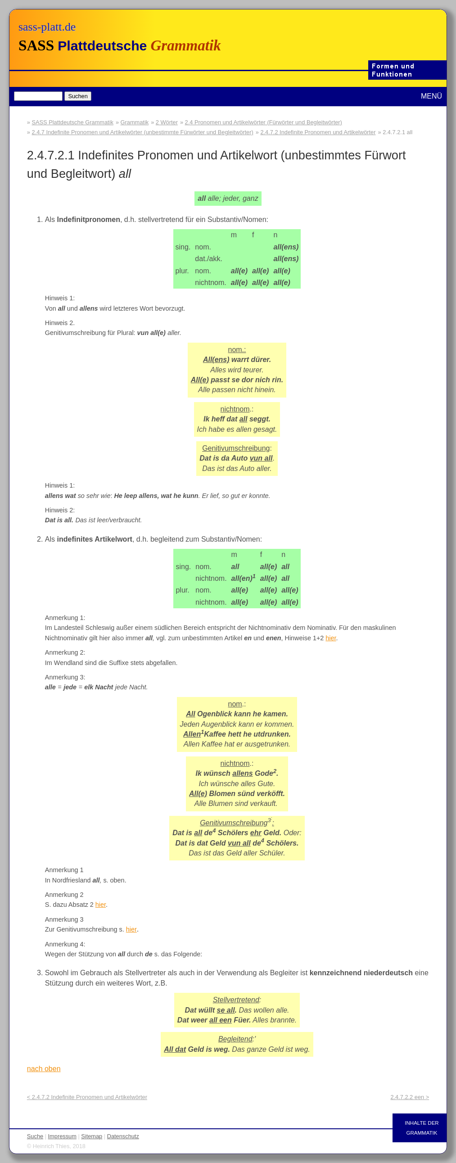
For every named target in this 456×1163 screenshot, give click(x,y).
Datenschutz (123, 1136)
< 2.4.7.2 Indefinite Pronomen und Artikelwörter (87, 1097)
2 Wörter (167, 122)
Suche (35, 1136)
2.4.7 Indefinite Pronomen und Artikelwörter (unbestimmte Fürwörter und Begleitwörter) (142, 132)
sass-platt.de (47, 26)
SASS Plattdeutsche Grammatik (72, 122)
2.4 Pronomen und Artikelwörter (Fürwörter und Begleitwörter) (263, 122)
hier (330, 638)
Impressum (62, 1136)
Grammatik (135, 122)
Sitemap (91, 1136)
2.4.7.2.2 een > (409, 1097)
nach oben (44, 1068)
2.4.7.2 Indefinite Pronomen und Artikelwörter (317, 132)
